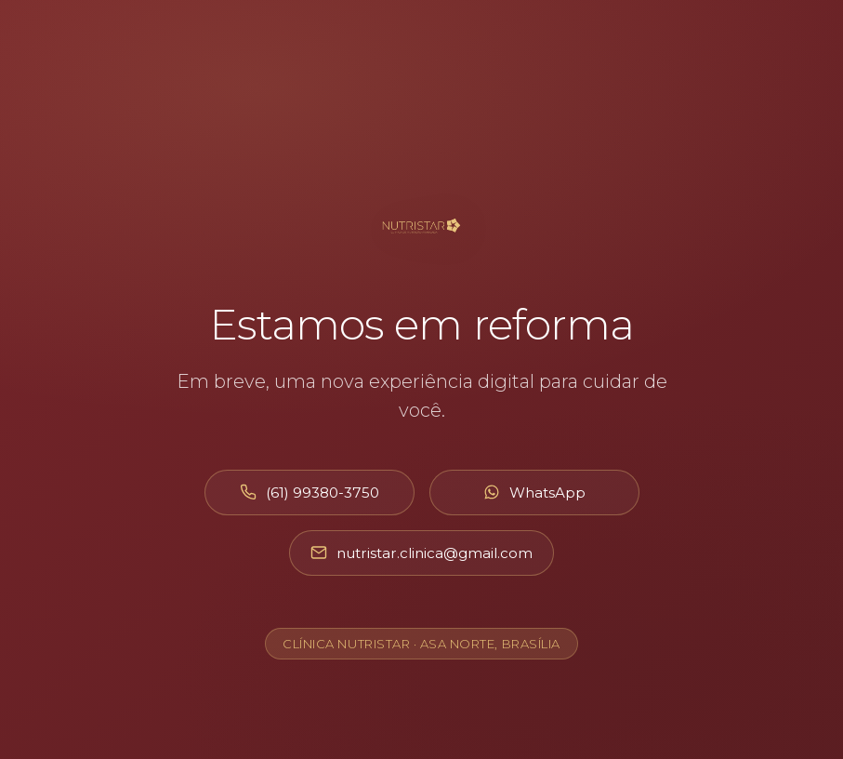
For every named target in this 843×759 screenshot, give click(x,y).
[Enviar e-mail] (421, 553)
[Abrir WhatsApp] (534, 492)
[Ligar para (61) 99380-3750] (309, 492)
